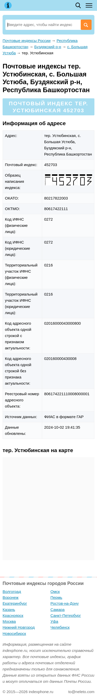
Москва (9, 621)
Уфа (54, 621)
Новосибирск (14, 633)
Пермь (56, 597)
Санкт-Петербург (65, 615)
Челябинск (60, 627)
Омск (55, 591)
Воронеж (11, 597)
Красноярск (13, 615)
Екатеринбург (15, 603)
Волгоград (12, 591)
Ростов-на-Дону (64, 603)
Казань (9, 609)
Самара (57, 609)
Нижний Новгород (19, 627)
